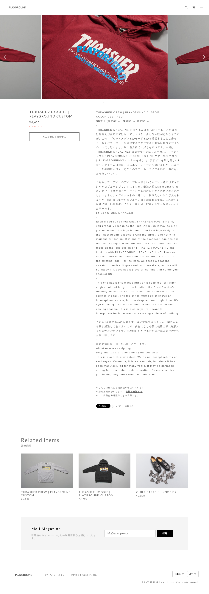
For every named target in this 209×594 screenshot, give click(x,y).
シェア (117, 406)
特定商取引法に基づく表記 (84, 575)
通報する (129, 406)
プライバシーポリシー (56, 575)
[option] (105, 57)
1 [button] (103, 102)
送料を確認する (134, 391)
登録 (164, 533)
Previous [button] (5, 57)
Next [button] (203, 57)
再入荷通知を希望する (54, 137)
